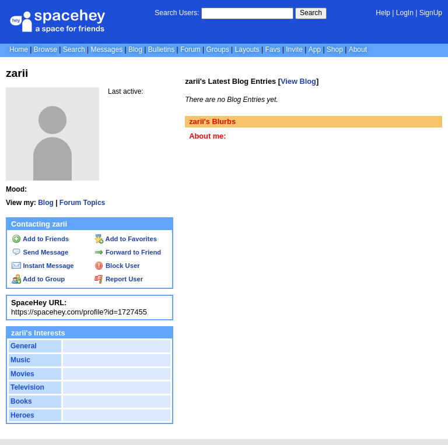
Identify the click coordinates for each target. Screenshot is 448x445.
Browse (45, 49)
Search (311, 13)
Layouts (247, 49)
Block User (117, 265)
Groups (217, 49)
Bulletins (161, 49)
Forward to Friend (127, 252)
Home (18, 49)
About (358, 49)
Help (383, 13)
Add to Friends (40, 238)
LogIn (405, 13)
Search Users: (177, 13)
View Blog (298, 81)
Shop (335, 49)
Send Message (40, 252)
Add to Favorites (125, 238)
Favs (272, 49)
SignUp (430, 13)
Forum (190, 49)
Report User (118, 279)
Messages (106, 49)
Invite (294, 49)
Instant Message (43, 265)
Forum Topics (82, 203)
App (315, 49)
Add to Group (38, 279)
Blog (135, 49)
